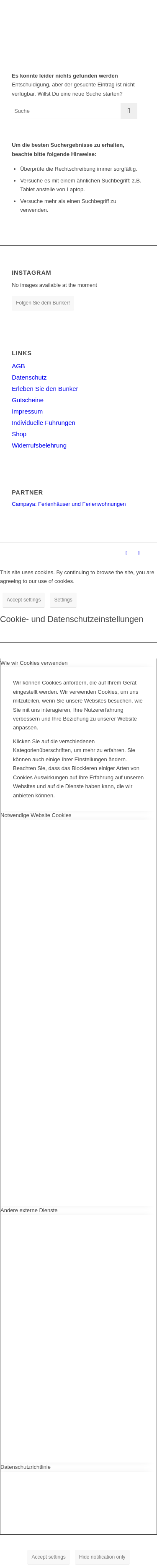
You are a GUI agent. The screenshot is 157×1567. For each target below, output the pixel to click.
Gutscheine (28, 399)
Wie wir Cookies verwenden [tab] (33, 663)
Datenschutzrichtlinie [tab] (25, 1467)
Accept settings (24, 600)
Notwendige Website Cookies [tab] (36, 815)
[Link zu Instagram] (139, 553)
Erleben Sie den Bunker (45, 388)
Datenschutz (29, 377)
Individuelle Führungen (43, 422)
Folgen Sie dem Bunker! (43, 303)
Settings (63, 600)
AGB (18, 366)
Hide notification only (102, 1557)
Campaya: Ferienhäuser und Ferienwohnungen (69, 504)
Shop (19, 433)
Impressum (27, 411)
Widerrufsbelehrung (39, 445)
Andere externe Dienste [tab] (29, 1210)
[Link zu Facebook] (126, 553)
